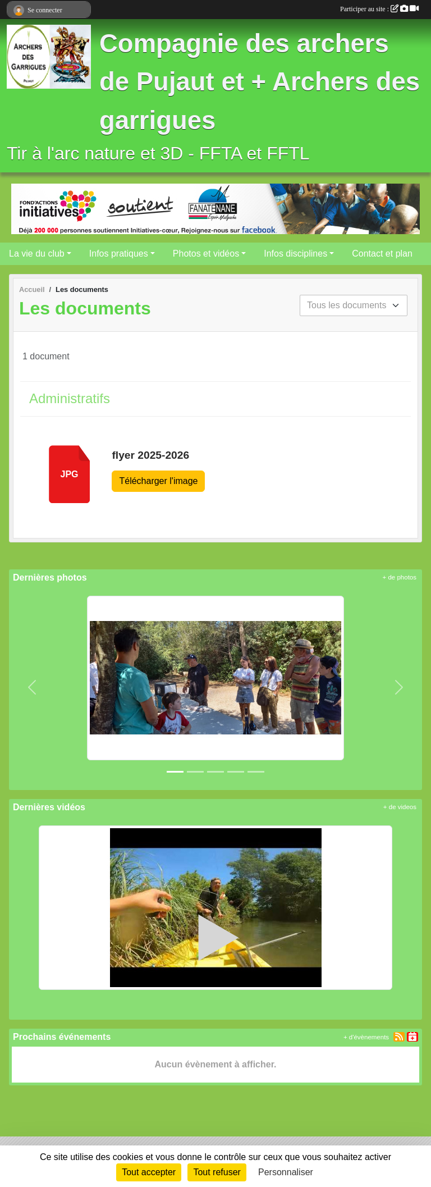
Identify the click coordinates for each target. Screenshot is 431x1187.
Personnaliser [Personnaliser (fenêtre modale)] (285, 1172)
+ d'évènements (366, 1037)
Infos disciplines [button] (295, 253)
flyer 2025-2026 (150, 455)
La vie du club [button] (37, 253)
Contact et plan (382, 253)
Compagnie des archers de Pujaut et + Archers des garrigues (259, 82)
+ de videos (399, 806)
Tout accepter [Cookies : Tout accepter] (149, 1172)
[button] (32, 687)
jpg (69, 474)
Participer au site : (379, 9)
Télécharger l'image (158, 481)
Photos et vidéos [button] (206, 253)
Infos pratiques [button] (118, 253)
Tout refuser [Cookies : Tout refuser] (216, 1172)
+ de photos (399, 577)
